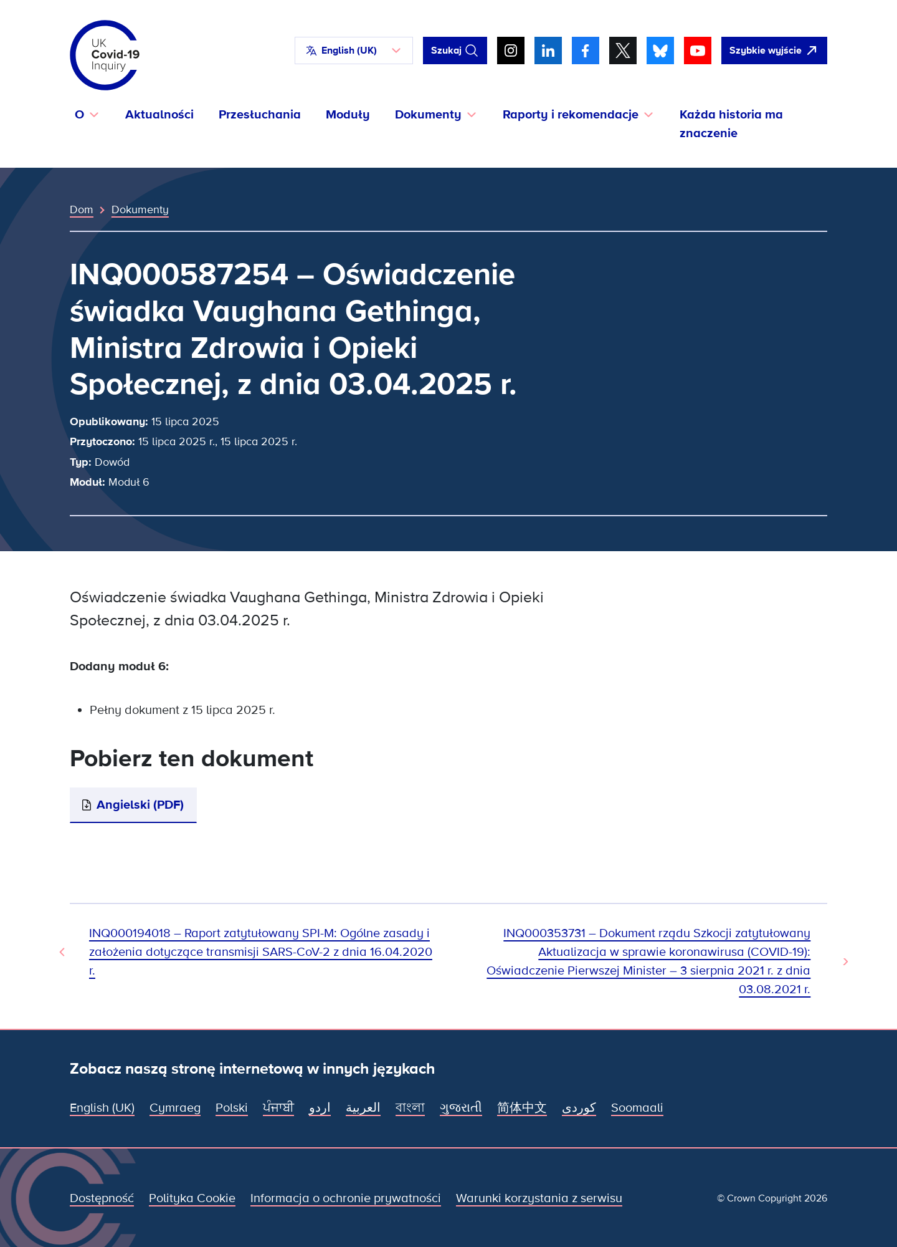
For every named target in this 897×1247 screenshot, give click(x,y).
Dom (81, 209)
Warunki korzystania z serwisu (539, 1198)
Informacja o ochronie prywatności (345, 1198)
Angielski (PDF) (140, 804)
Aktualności (159, 114)
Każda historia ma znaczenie (731, 124)
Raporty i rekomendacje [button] (570, 114)
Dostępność (102, 1198)
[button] (354, 50)
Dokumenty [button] (428, 114)
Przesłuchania (260, 114)
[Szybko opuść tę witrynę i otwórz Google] (774, 50)
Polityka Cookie (192, 1198)
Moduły (348, 114)
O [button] (79, 114)
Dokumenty (140, 209)
